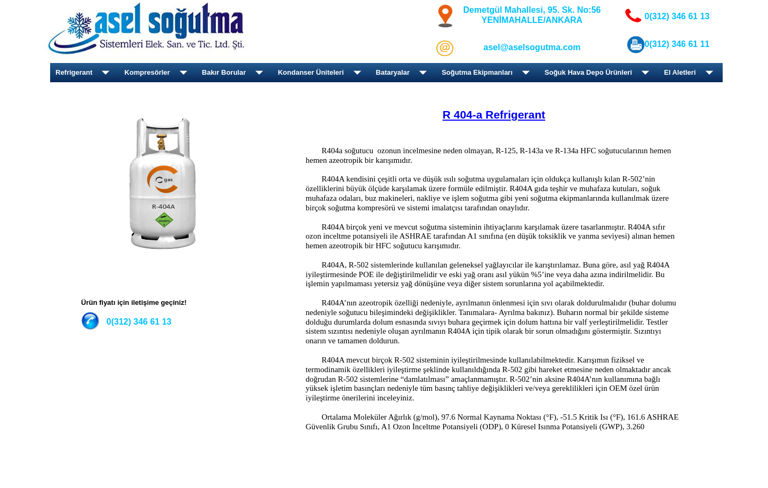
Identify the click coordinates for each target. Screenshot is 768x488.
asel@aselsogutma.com (532, 47)
